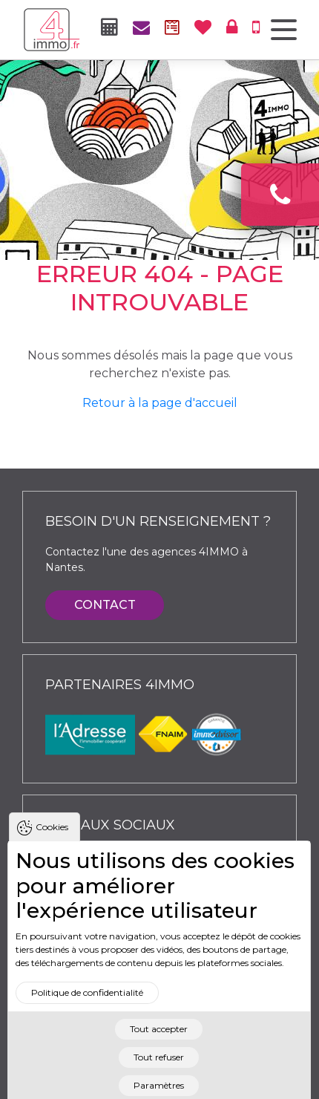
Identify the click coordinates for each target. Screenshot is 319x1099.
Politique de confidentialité (87, 1005)
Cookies (52, 840)
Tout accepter (159, 1042)
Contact (105, 605)
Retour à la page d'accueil (159, 403)
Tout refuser (159, 1070)
